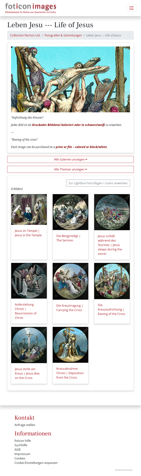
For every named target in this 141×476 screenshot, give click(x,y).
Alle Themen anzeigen (70, 169)
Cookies (20, 458)
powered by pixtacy (123, 469)
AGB (17, 450)
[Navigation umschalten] (131, 8)
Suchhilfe (21, 445)
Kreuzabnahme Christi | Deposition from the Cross (70, 373)
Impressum (22, 454)
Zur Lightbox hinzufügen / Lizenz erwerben (98, 183)
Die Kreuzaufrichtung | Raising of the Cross (111, 309)
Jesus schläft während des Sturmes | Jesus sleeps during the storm (110, 245)
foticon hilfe (23, 441)
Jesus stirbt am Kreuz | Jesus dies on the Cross (27, 373)
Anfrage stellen (25, 425)
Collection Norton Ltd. (25, 35)
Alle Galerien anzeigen (70, 159)
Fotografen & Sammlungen (63, 35)
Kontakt (25, 418)
